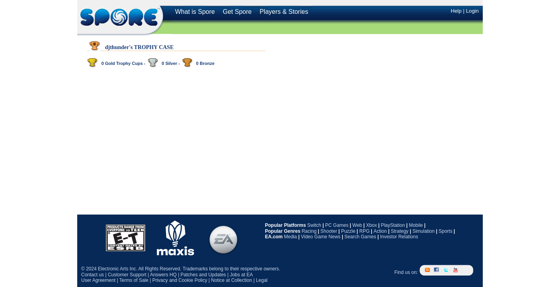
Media (290, 236)
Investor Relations (399, 236)
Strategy (400, 231)
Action (380, 231)
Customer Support (127, 274)
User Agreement (98, 280)
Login (472, 11)
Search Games (360, 236)
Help (456, 11)
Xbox (371, 225)
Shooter (328, 231)
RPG (364, 231)
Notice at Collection (231, 280)
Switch (314, 225)
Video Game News (321, 236)
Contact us (92, 274)
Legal (261, 280)
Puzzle (348, 231)
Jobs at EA (241, 274)
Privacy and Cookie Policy (179, 280)
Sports (445, 231)
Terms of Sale (133, 280)
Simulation (423, 231)
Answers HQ (163, 274)
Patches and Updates (203, 274)
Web (357, 225)
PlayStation (393, 225)
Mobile (416, 225)
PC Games (337, 225)
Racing (309, 231)
